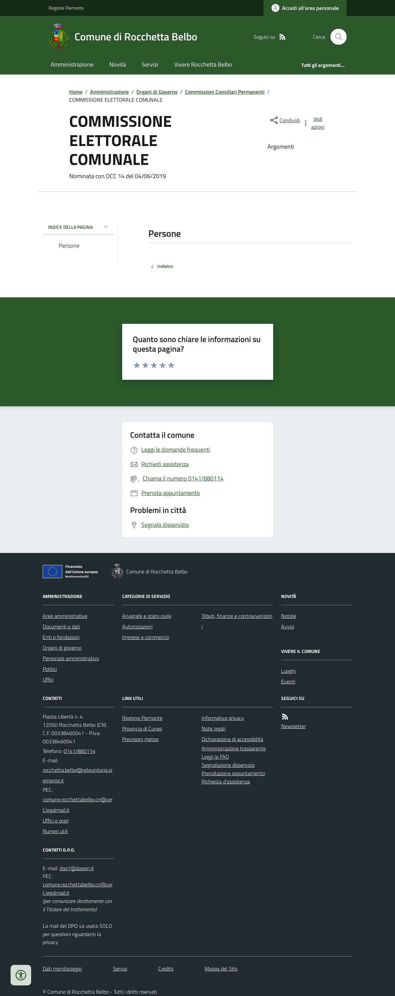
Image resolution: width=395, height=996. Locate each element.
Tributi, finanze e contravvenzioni (237, 621)
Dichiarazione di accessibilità (232, 739)
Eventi (288, 681)
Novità (117, 64)
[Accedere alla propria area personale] (305, 8)
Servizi (150, 64)
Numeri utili (55, 831)
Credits (165, 968)
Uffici (48, 679)
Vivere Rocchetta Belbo (203, 64)
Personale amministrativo (71, 658)
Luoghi (288, 671)
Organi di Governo (156, 92)
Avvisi (287, 626)
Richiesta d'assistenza (226, 781)
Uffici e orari (56, 820)
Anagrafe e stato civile (147, 616)
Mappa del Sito (221, 968)
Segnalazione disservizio (228, 765)
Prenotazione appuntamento (233, 773)
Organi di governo (62, 648)
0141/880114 (79, 751)
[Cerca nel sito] (335, 37)
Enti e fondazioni (61, 637)
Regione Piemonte (66, 7)
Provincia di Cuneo (142, 728)
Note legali (213, 728)
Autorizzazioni (137, 626)
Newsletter (293, 726)
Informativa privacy (223, 718)
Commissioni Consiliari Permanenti (225, 92)
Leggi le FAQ (215, 757)
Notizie (288, 616)
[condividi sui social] (284, 120)
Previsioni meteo (140, 739)
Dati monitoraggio (62, 968)
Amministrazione (72, 64)
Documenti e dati (61, 626)
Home (75, 92)
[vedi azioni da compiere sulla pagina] (314, 123)
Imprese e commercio (145, 637)
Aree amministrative (65, 616)
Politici (50, 669)
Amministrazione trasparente (234, 748)
